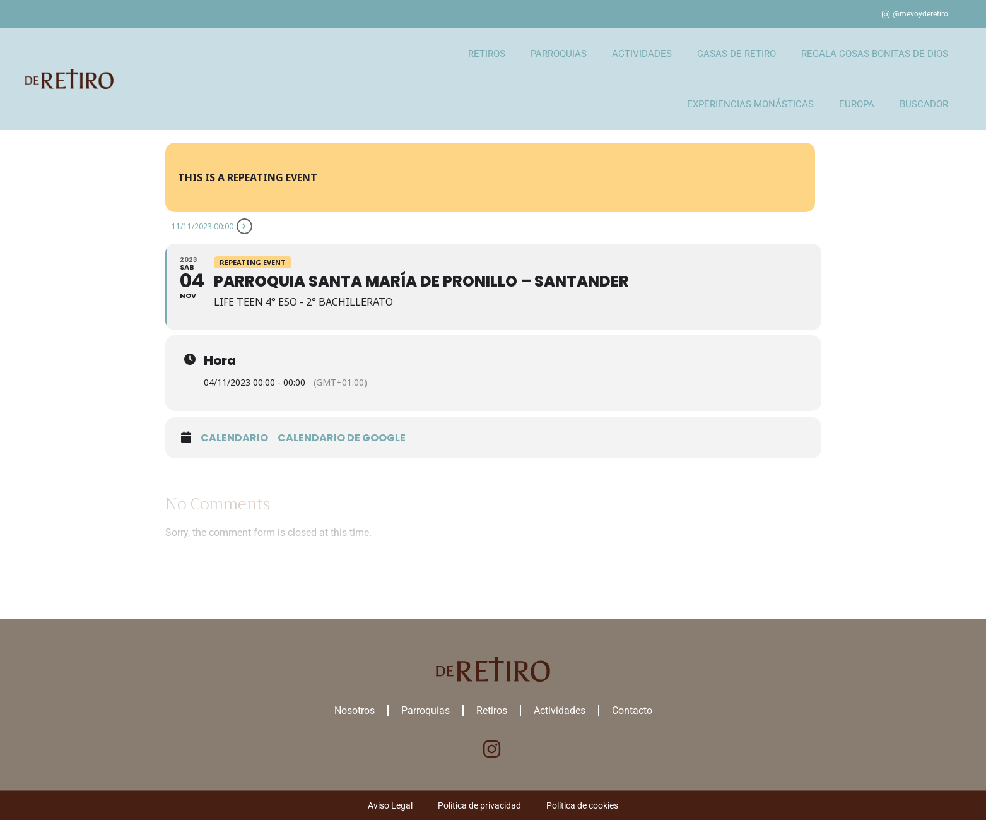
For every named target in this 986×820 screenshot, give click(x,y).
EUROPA (856, 104)
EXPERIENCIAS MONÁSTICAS (750, 104)
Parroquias (425, 710)
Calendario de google (342, 438)
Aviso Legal (390, 805)
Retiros (491, 710)
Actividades (559, 710)
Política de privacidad (479, 805)
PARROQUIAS (559, 53)
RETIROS (486, 53)
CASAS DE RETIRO (736, 53)
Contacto (632, 710)
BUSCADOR (924, 104)
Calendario (234, 438)
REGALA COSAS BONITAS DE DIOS (874, 53)
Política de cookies (582, 805)
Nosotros (354, 710)
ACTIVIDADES (642, 53)
